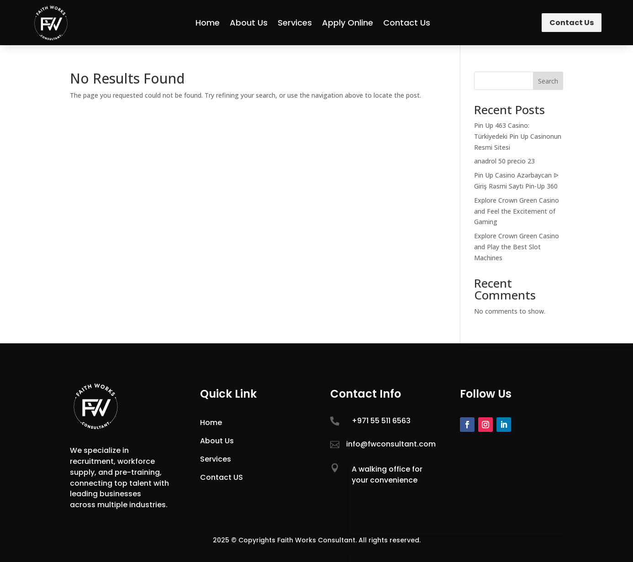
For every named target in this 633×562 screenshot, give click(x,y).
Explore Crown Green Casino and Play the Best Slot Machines (516, 246)
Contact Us (406, 22)
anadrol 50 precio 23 (504, 161)
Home (207, 22)
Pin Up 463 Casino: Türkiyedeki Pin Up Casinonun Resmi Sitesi (517, 136)
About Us (249, 22)
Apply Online (347, 22)
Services (295, 22)
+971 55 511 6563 (381, 420)
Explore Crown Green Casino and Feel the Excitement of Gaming (516, 211)
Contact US (221, 477)
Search (548, 81)
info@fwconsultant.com (391, 444)
